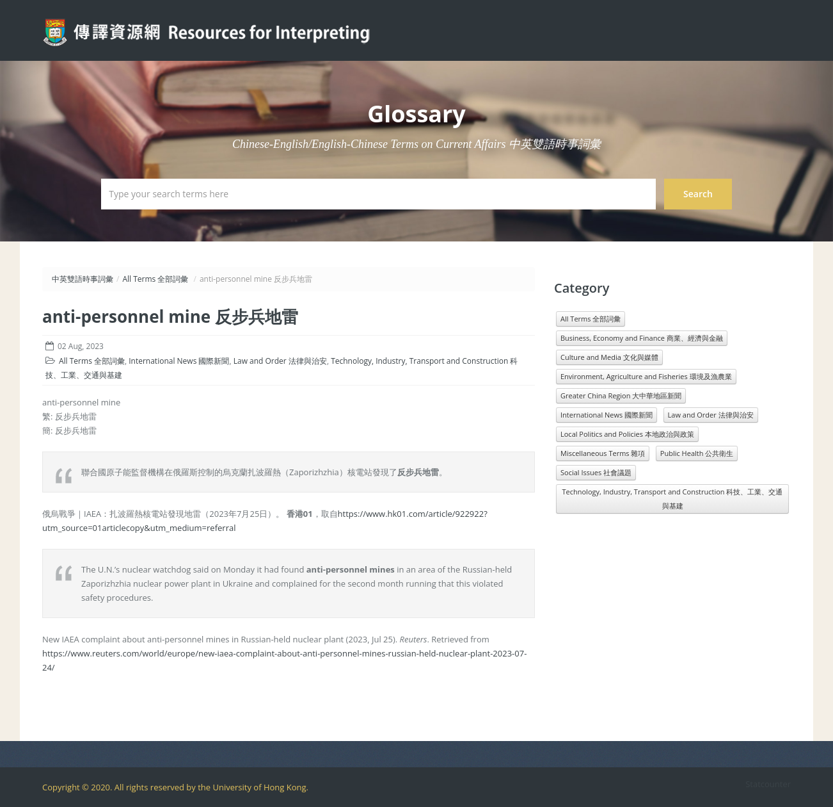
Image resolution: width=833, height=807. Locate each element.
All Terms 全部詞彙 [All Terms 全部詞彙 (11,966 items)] (590, 318)
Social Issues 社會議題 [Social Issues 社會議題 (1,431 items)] (595, 472)
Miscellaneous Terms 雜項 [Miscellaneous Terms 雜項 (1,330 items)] (602, 453)
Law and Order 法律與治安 (280, 360)
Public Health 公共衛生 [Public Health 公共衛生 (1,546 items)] (696, 453)
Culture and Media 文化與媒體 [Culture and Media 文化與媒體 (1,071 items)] (609, 357)
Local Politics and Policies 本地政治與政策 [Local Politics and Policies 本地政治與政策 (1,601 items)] (627, 434)
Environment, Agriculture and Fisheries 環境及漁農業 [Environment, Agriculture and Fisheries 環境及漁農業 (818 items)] (646, 376)
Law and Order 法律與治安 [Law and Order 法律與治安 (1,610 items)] (711, 415)
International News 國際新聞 (179, 360)
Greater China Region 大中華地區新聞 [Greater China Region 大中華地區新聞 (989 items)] (620, 395)
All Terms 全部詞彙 (155, 278)
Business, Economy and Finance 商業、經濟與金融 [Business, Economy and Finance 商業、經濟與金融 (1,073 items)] (641, 338)
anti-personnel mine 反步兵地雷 (170, 316)
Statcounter (768, 784)
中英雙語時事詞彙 (82, 278)
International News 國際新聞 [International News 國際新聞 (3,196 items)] (606, 415)
